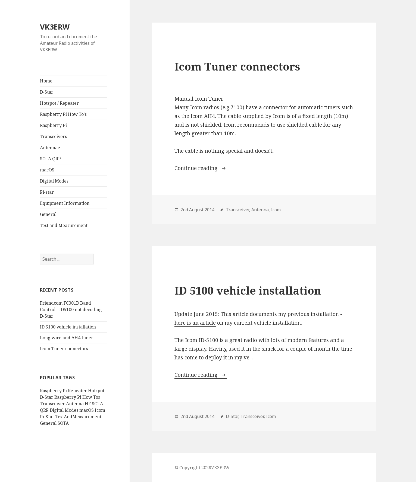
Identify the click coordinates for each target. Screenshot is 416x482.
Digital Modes (54, 181)
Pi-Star (47, 417)
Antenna (75, 404)
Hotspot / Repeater (59, 103)
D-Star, (232, 416)
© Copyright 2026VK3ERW (202, 468)
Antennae (50, 148)
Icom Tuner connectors (64, 349)
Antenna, (260, 210)
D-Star (46, 92)
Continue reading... (197, 168)
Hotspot (96, 391)
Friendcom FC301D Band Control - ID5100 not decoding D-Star (71, 309)
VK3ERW (55, 27)
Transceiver (52, 404)
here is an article (195, 322)
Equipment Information (64, 203)
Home (46, 81)
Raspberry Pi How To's (63, 114)
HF (88, 404)
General (48, 214)
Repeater (77, 391)
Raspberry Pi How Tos (77, 397)
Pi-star (47, 192)
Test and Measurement (63, 225)
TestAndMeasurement (78, 417)
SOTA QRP (50, 159)
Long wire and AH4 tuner (66, 338)
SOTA (63, 423)
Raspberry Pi (53, 125)
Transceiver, (238, 210)
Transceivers (53, 136)
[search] (67, 259)
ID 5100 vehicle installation (68, 327)
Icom (100, 410)
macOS (47, 170)
